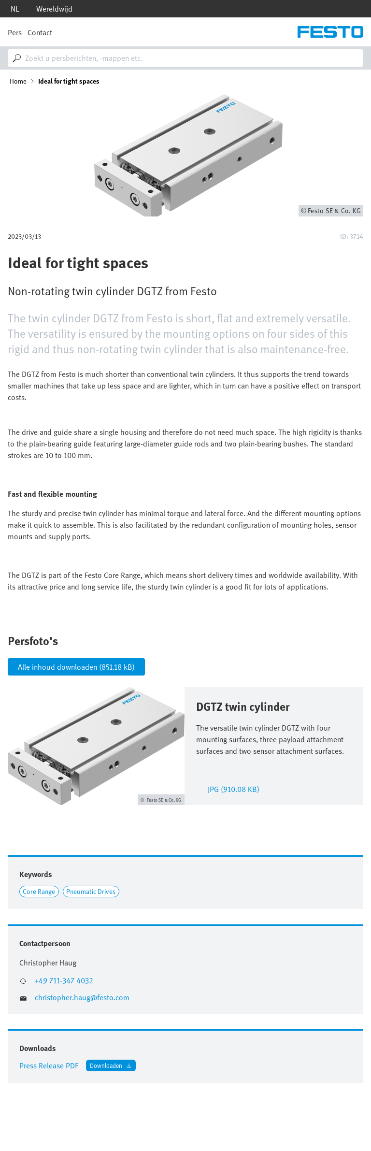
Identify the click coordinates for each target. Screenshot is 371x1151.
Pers (15, 32)
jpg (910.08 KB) (233, 788)
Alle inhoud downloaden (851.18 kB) (76, 667)
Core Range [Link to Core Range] (39, 891)
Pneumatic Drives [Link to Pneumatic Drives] (90, 891)
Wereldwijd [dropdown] (54, 9)
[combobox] (185, 58)
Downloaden (106, 1065)
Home (18, 81)
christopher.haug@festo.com (82, 997)
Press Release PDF (48, 1065)
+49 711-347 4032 (64, 980)
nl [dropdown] (15, 9)
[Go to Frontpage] (330, 31)
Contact (40, 32)
